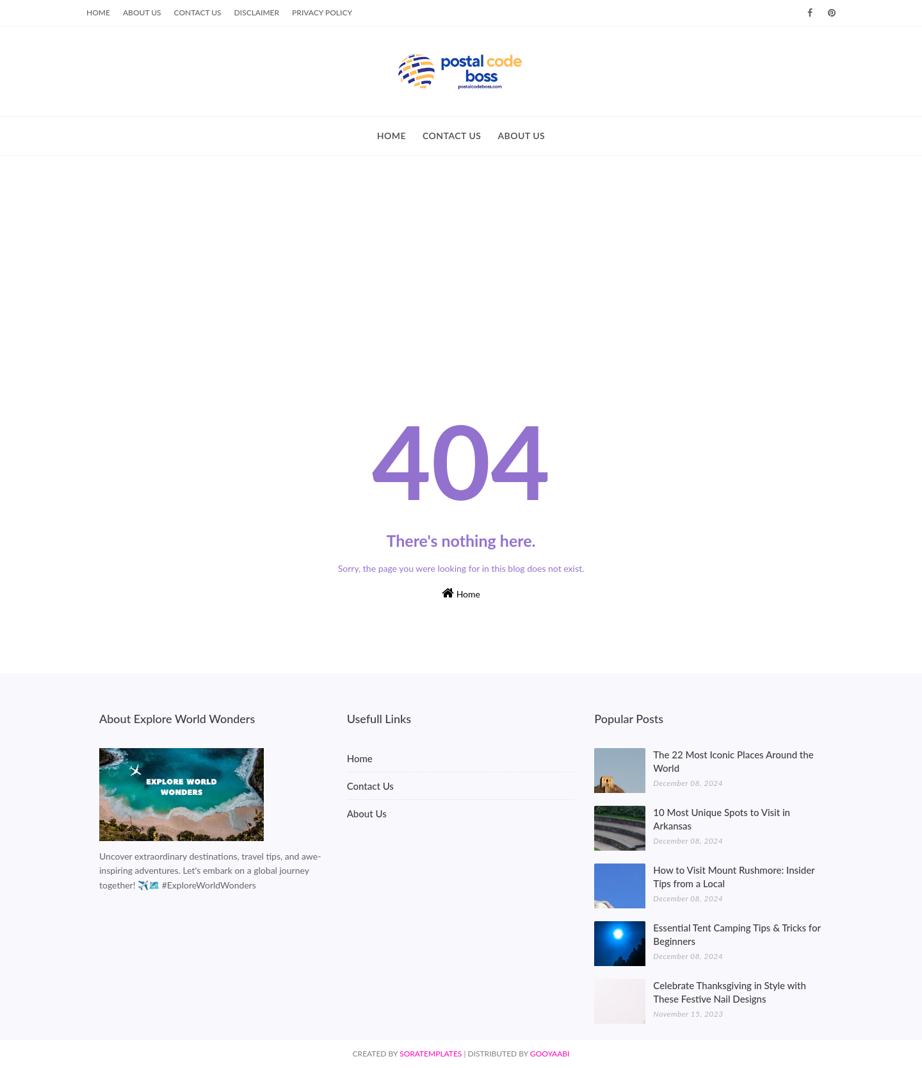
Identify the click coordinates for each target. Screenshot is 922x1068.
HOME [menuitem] (391, 135)
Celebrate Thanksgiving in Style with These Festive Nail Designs (729, 992)
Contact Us (198, 12)
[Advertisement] (461, 252)
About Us (142, 12)
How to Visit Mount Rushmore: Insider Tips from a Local (733, 876)
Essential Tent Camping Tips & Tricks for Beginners (736, 934)
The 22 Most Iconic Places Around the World (733, 761)
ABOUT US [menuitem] (521, 135)
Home (98, 12)
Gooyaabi (550, 1053)
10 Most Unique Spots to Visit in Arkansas (721, 818)
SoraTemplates (431, 1053)
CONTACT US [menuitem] (452, 135)
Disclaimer (257, 12)
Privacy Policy (322, 12)
